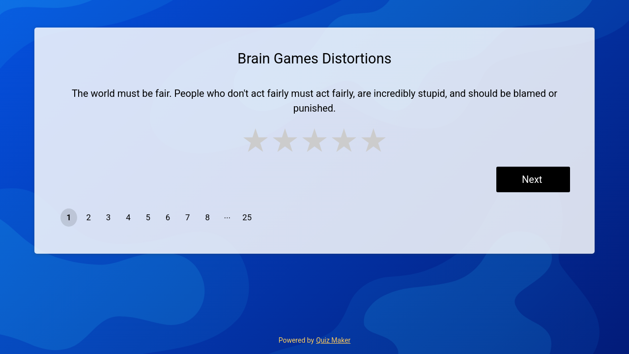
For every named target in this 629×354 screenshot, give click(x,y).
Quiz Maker (333, 340)
